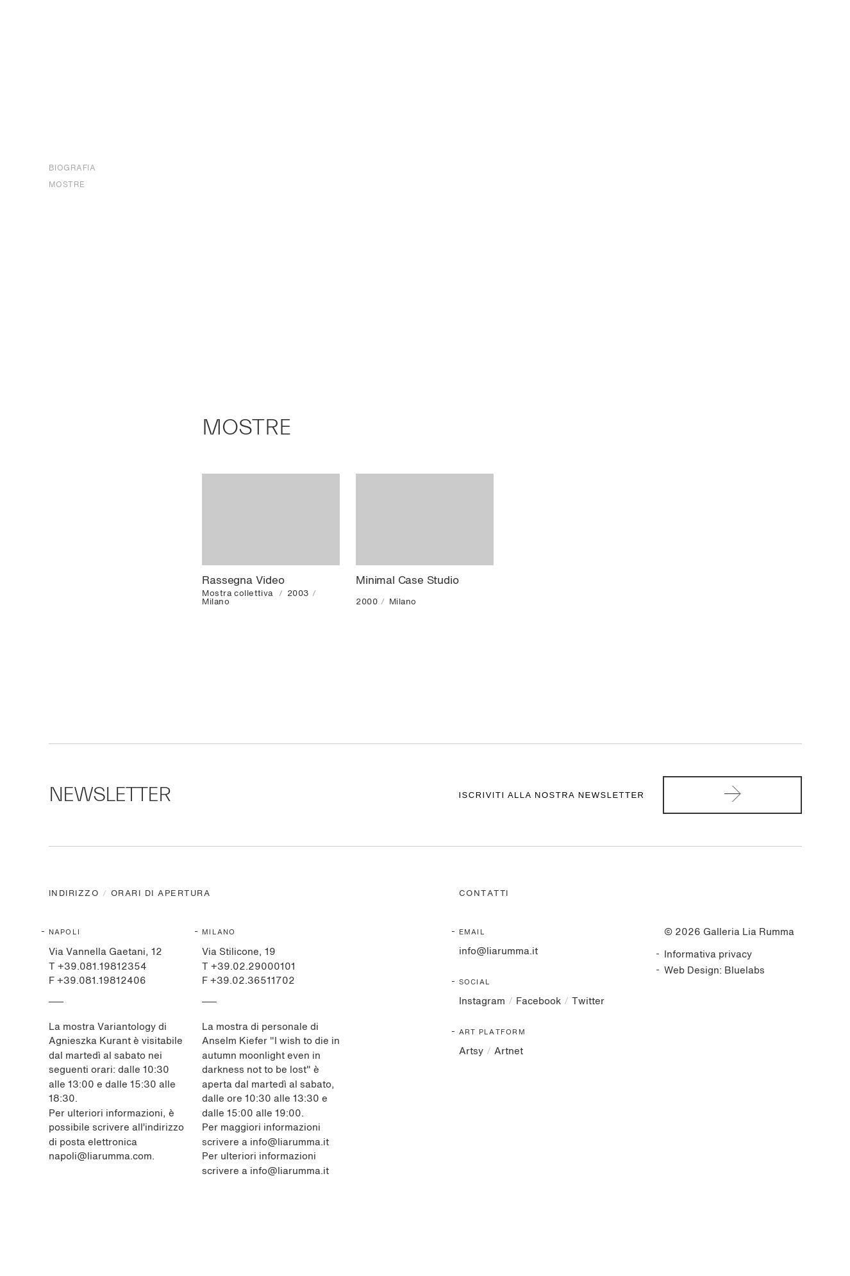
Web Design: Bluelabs (714, 970)
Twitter (588, 1001)
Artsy (471, 1051)
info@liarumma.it (498, 951)
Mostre (67, 185)
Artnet (508, 1051)
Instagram (482, 1001)
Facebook (538, 1001)
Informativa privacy (708, 954)
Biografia (72, 168)
